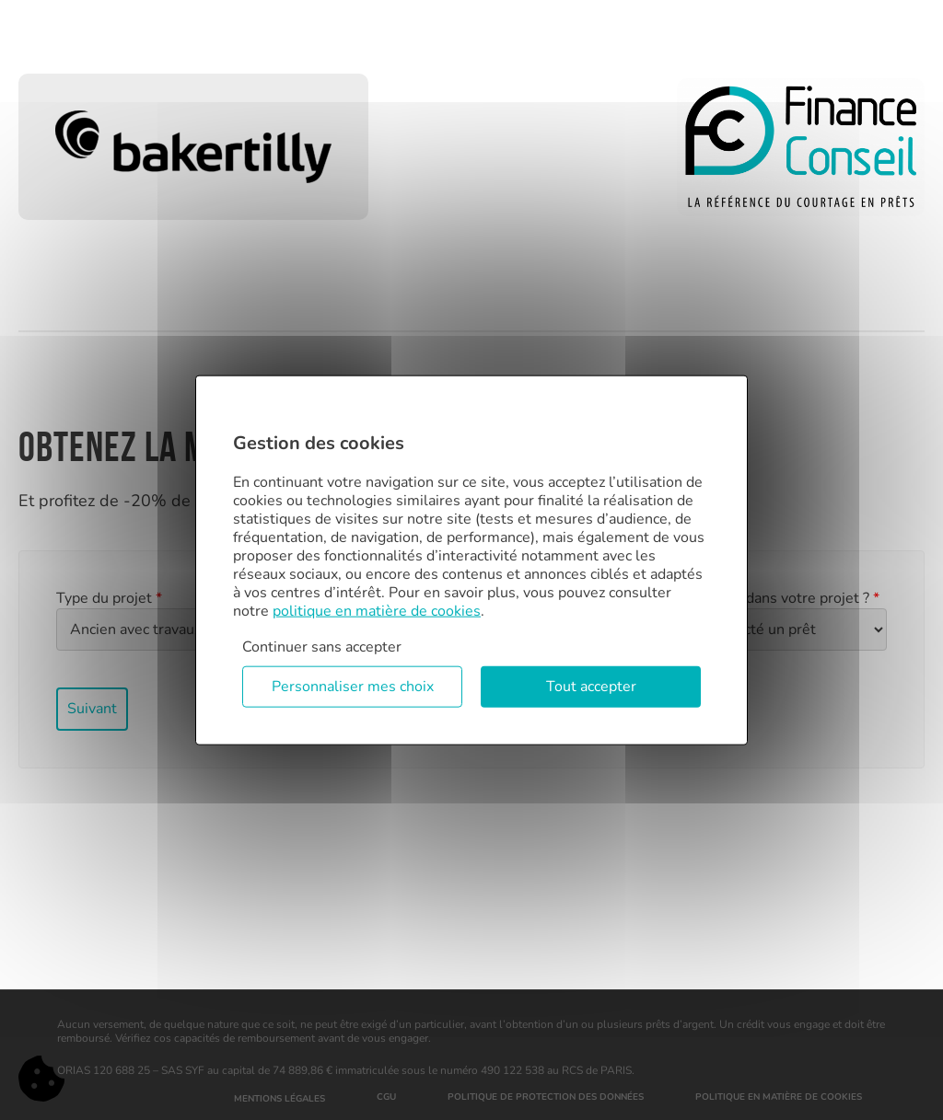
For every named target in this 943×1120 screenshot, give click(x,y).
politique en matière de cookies (377, 610)
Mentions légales (279, 1098)
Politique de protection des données (546, 1097)
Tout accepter (591, 686)
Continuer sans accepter (322, 646)
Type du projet (109, 598)
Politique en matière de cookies (778, 1097)
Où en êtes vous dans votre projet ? (756, 598)
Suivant (92, 709)
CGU (386, 1097)
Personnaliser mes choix (353, 686)
